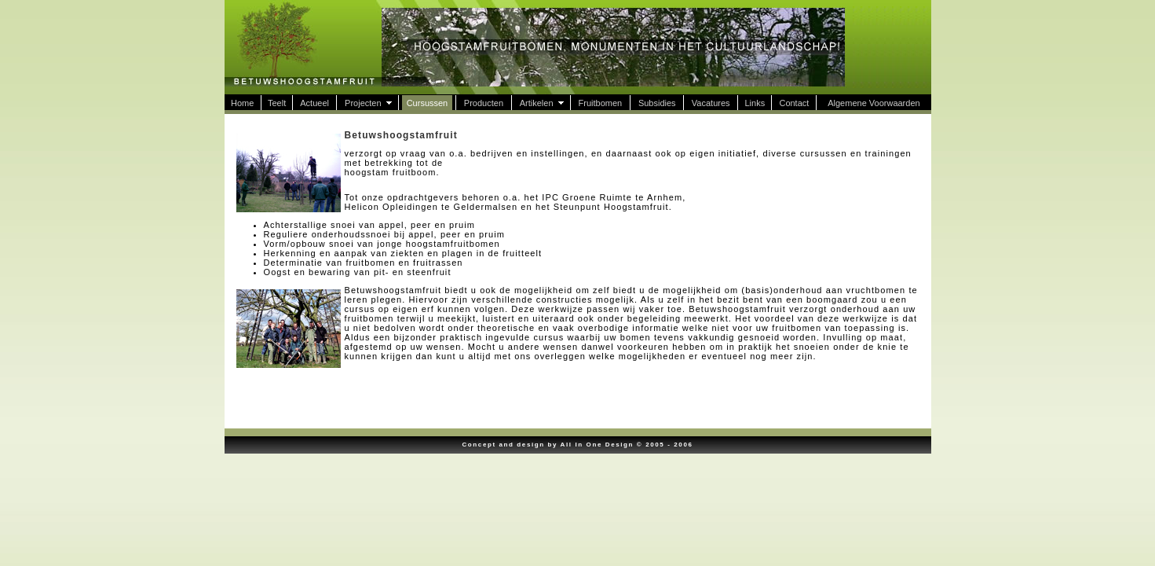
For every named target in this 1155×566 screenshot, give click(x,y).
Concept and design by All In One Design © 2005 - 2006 (577, 444)
